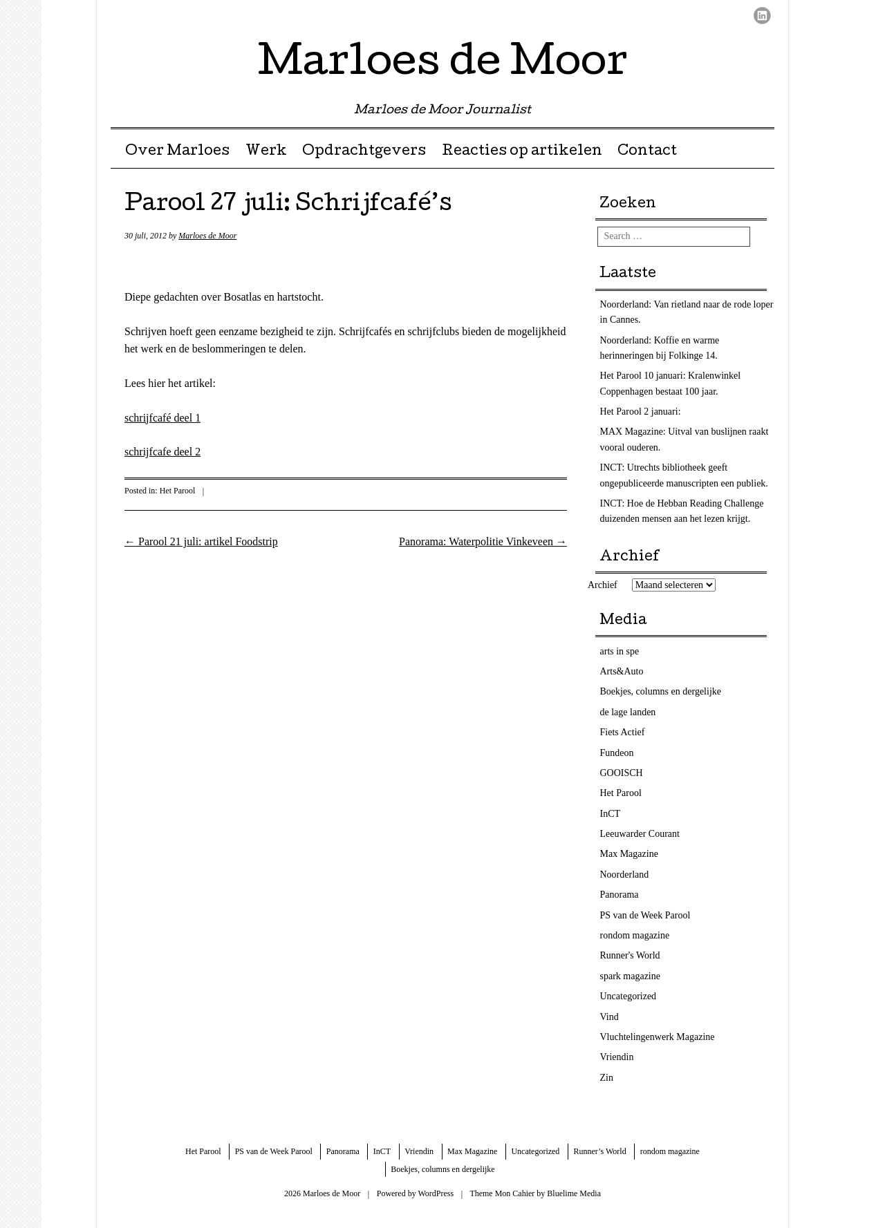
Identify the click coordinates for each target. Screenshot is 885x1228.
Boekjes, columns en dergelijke (660, 691)
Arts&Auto (622, 671)
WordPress (436, 1193)
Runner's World (630, 955)
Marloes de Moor (443, 65)
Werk (266, 152)
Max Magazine (629, 854)
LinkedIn (762, 15)
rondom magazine (635, 935)
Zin (606, 1078)
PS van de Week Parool (645, 915)
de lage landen (628, 712)
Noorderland (624, 874)
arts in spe (620, 651)
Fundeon (617, 753)
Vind (609, 1017)
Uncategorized (628, 996)
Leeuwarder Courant (640, 834)
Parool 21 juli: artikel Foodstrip (201, 541)
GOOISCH (621, 773)
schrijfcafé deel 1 (162, 418)
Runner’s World (599, 1151)
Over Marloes (177, 152)
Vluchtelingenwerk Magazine (657, 1037)
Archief (602, 585)
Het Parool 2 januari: (640, 411)
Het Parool (178, 490)
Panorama (619, 894)
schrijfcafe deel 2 (162, 451)
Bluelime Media (574, 1193)
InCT (610, 814)
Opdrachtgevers (364, 152)
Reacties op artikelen (522, 152)
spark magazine (630, 976)
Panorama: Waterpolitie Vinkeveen (483, 541)
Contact (647, 152)
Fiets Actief (622, 732)
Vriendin (617, 1057)
